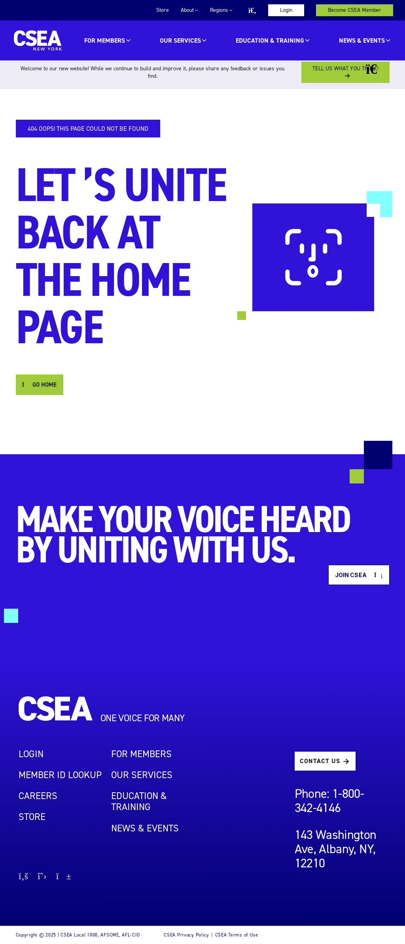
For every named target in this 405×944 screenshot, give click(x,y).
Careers (38, 796)
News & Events (362, 40)
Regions (219, 10)
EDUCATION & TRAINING (270, 40)
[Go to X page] (42, 877)
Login (286, 10)
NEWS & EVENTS (145, 828)
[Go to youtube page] (64, 877)
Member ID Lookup (60, 775)
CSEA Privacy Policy (186, 935)
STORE (32, 816)
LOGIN (31, 754)
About (187, 10)
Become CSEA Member (354, 10)
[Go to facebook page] (23, 877)
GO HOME (39, 385)
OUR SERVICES (180, 40)
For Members (104, 40)
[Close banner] (377, 69)
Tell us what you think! (345, 68)
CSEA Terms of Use (236, 935)
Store (162, 10)
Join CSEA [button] (359, 575)
